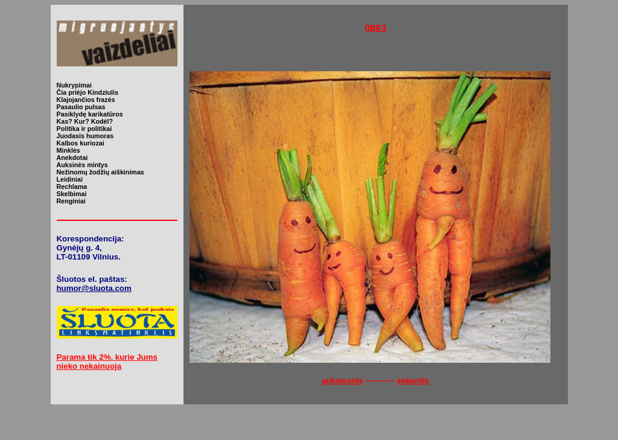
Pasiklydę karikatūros (90, 114)
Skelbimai (72, 193)
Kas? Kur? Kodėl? (85, 121)
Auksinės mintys (82, 164)
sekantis (413, 380)
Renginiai (71, 201)
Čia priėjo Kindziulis (87, 92)
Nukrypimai (74, 85)
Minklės (68, 150)
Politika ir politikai (84, 128)
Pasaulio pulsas (81, 106)
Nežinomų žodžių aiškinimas (100, 172)
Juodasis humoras (85, 135)
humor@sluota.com (94, 288)
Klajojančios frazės (86, 99)
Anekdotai (72, 157)
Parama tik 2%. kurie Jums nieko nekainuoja (107, 361)
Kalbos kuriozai (80, 143)
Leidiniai (70, 179)
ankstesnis (342, 380)
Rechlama (72, 186)
